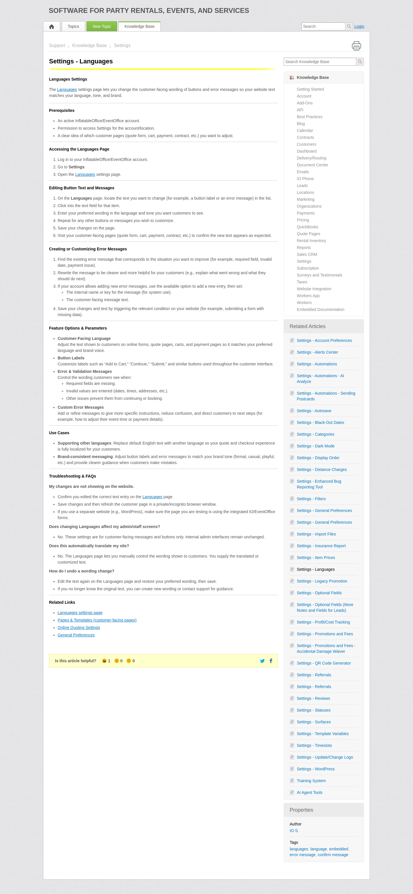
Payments (306, 213)
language (318, 849)
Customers (306, 144)
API (300, 110)
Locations (305, 192)
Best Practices (309, 116)
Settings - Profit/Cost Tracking (323, 622)
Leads (302, 185)
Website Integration (314, 289)
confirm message (333, 854)
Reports (304, 247)
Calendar (305, 130)
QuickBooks (307, 227)
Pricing (303, 220)
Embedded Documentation (320, 309)
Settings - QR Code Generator (324, 663)
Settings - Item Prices (316, 557)
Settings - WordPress (316, 769)
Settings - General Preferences (324, 510)
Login (359, 26)
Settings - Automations (317, 364)
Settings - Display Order (318, 457)
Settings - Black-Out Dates (320, 422)
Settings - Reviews (313, 698)
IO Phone (305, 178)
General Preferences (76, 635)
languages (299, 849)
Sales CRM (307, 254)
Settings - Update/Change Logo (325, 757)
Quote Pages (308, 233)
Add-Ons (305, 103)
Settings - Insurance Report (321, 546)
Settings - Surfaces (314, 722)
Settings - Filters (311, 498)
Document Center (312, 165)
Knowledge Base (139, 26)
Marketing (305, 199)
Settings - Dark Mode (316, 446)
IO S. (294, 830)
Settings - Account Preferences (324, 340)
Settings (122, 45)
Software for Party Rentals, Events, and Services (149, 10)
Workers (304, 302)
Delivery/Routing (311, 158)
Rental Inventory (311, 240)
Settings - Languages (316, 569)
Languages (67, 89)
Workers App (308, 295)
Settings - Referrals (314, 675)
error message (302, 854)
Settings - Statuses (314, 710)
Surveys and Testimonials (319, 275)
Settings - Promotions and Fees (325, 634)
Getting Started (310, 89)
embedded (338, 849)
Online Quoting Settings (79, 627)
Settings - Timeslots (314, 745)
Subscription (308, 268)
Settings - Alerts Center (317, 352)
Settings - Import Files (316, 534)
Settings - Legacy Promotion (322, 581)
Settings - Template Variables (323, 733)
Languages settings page (80, 612)
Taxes (302, 282)
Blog (301, 123)
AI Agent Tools (309, 792)
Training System (311, 780)
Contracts (305, 137)
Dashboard (307, 151)
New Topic (102, 26)
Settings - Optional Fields (319, 593)
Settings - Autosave (314, 410)
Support (57, 45)
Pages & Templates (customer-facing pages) (97, 620)
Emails (303, 172)
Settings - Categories (315, 434)
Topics (73, 26)
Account (304, 96)
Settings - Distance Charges (322, 469)
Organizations (309, 206)
